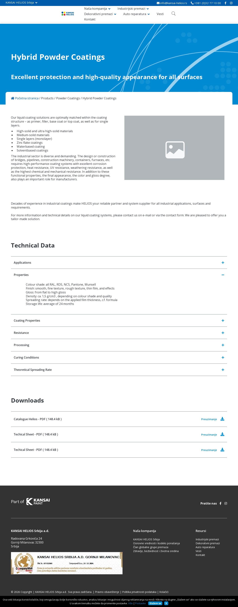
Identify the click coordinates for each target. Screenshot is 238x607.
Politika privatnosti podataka (139, 592)
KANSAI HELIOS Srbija (20, 2)
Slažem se (155, 603)
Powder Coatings (68, 98)
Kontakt (214, 15)
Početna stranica (24, 98)
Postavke (140, 603)
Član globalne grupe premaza (150, 548)
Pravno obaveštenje (107, 592)
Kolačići (163, 592)
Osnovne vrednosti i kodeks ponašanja (156, 544)
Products (47, 98)
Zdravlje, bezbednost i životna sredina (156, 552)
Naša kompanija (63, 15)
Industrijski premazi (99, 15)
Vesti (199, 15)
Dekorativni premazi (138, 15)
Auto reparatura (174, 15)
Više (130, 603)
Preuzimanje (214, 420)
